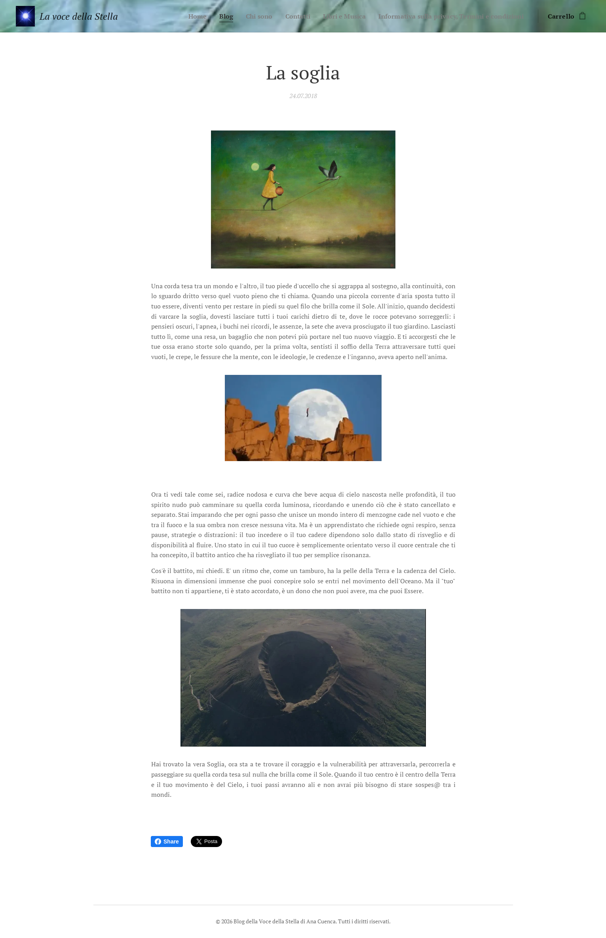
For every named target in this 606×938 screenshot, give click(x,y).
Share (167, 841)
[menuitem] (179, 16)
